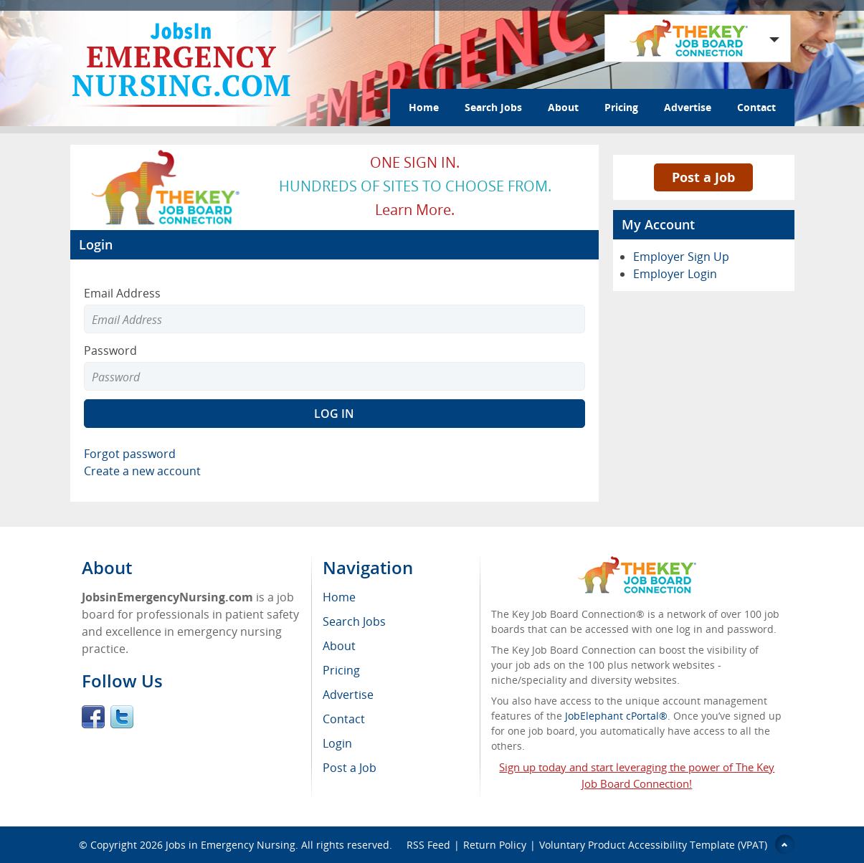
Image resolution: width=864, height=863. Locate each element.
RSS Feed (428, 845)
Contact (756, 107)
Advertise (687, 107)
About (563, 107)
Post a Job (703, 177)
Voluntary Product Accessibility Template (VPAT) (653, 845)
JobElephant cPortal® (616, 716)
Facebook (93, 716)
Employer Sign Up (681, 256)
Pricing (621, 107)
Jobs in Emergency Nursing (230, 845)
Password (110, 350)
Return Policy (494, 845)
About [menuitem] (339, 646)
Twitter (121, 716)
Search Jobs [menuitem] (354, 621)
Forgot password (130, 454)
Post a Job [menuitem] (349, 768)
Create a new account (142, 471)
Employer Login (675, 274)
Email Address (122, 293)
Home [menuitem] (339, 597)
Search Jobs (493, 107)
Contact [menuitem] (344, 719)
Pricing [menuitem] (341, 670)
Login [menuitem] (337, 743)
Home (424, 107)
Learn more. (415, 209)
